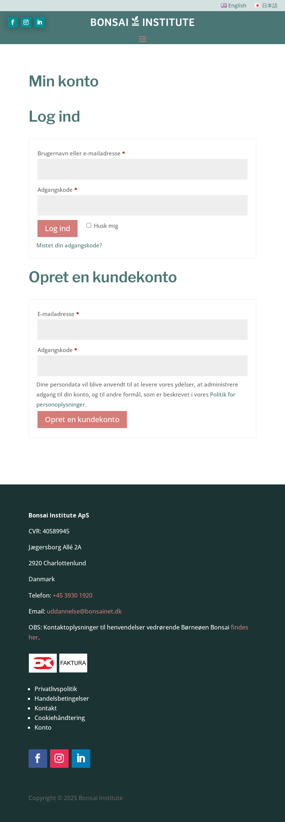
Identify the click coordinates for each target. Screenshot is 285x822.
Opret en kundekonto (82, 419)
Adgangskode (69, 188)
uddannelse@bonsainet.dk (84, 611)
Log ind (57, 228)
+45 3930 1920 (72, 595)
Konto (43, 727)
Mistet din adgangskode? (69, 245)
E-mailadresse (70, 313)
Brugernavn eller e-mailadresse (93, 152)
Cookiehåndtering (60, 718)
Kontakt (46, 708)
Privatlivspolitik (56, 689)
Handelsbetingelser (62, 698)
